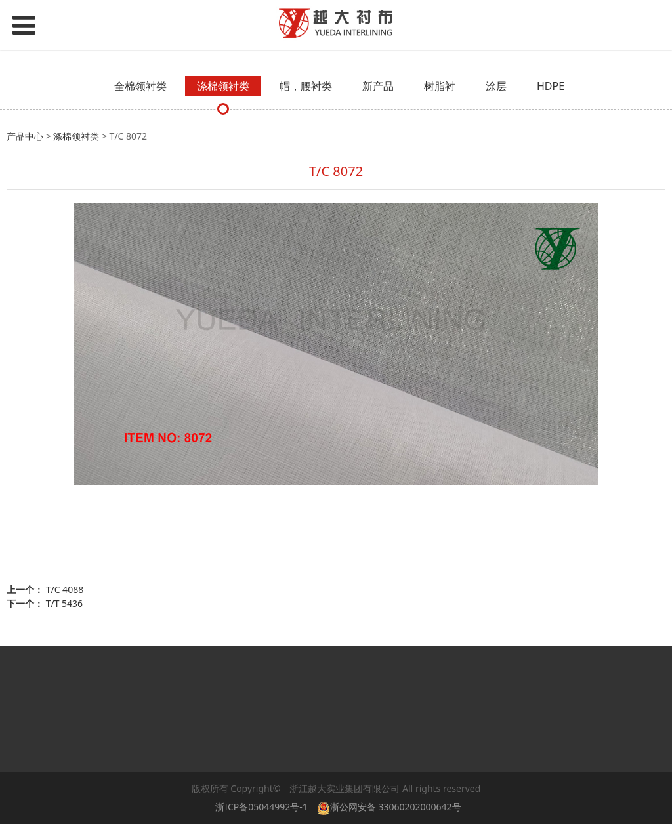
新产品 (378, 86)
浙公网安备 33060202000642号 (391, 806)
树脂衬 (439, 86)
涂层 (496, 86)
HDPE (550, 86)
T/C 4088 (65, 589)
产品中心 (25, 136)
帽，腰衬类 (306, 86)
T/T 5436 (64, 603)
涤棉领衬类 (223, 86)
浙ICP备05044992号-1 (261, 806)
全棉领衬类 (140, 86)
